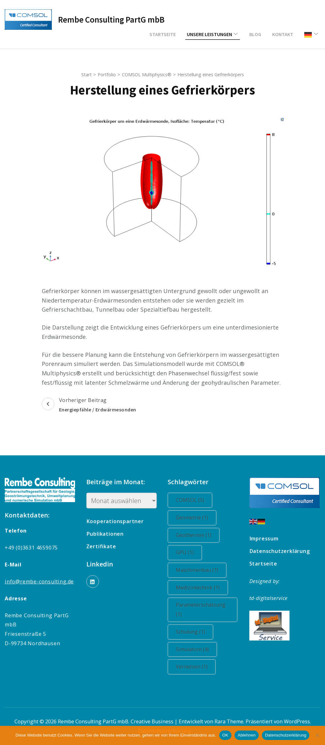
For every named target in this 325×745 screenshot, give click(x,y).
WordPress (297, 721)
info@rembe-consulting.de (39, 581)
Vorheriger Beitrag (89, 405)
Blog (255, 34)
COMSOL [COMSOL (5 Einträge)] (190, 499)
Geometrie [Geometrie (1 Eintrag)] (192, 517)
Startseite (162, 34)
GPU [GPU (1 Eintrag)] (185, 552)
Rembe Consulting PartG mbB (111, 19)
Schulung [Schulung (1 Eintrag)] (190, 631)
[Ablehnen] (317, 735)
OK (225, 735)
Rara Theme (228, 721)
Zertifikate (101, 546)
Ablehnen (247, 735)
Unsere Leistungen (209, 34)
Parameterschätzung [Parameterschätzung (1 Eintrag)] (200, 609)
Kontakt (282, 34)
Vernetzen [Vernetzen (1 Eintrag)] (192, 666)
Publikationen (105, 533)
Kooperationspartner (115, 521)
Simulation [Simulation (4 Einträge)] (192, 649)
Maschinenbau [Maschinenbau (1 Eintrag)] (197, 569)
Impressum (264, 538)
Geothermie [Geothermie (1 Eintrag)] (193, 535)
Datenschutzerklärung (279, 551)
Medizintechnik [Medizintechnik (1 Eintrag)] (198, 587)
